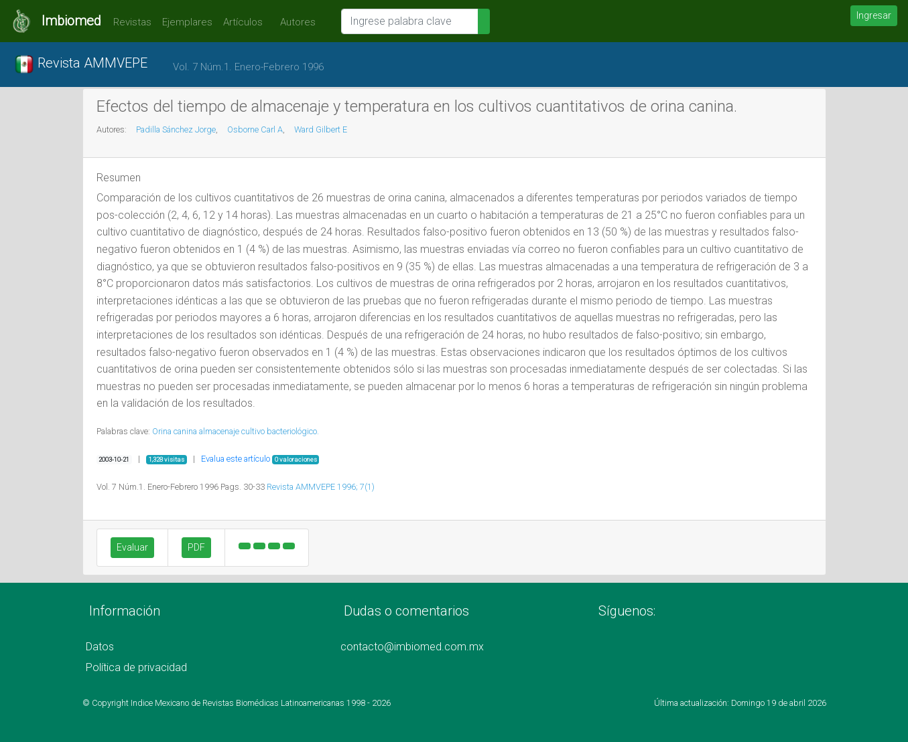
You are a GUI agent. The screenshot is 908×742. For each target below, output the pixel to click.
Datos (100, 646)
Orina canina (174, 431)
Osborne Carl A (255, 129)
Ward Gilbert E (320, 129)
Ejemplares (187, 22)
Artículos (243, 22)
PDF (196, 547)
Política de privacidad (136, 667)
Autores (294, 22)
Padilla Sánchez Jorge (176, 129)
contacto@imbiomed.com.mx (412, 646)
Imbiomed (71, 21)
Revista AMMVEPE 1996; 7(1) (321, 487)
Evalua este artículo (235, 459)
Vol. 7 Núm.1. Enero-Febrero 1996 (248, 67)
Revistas (129, 22)
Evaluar (132, 547)
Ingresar (873, 15)
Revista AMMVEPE (80, 64)
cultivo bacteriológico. (280, 431)
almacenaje (219, 431)
